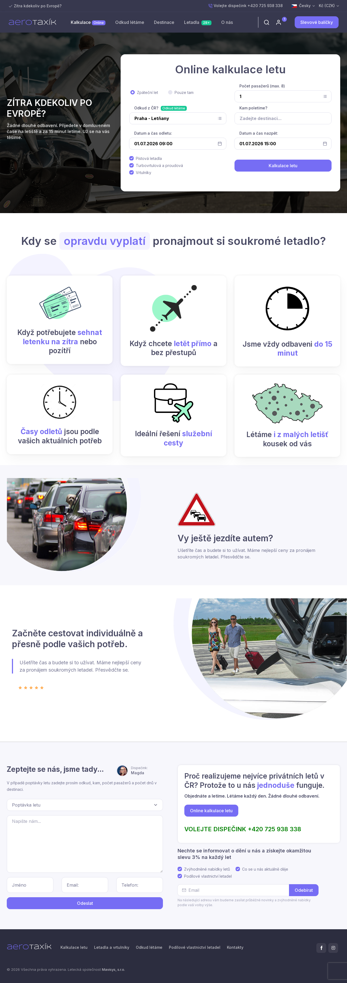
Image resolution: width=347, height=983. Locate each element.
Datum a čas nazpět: (258, 133)
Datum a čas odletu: (153, 133)
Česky (301, 5)
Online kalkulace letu (211, 810)
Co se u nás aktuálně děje (265, 869)
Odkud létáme (129, 22)
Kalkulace (88, 22)
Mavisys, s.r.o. (113, 969)
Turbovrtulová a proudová (159, 165)
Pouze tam (184, 92)
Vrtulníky (143, 172)
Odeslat (85, 903)
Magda (139, 770)
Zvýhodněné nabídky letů (207, 869)
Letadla (197, 22)
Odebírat (304, 890)
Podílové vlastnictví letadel (208, 876)
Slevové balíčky (316, 22)
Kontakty (235, 947)
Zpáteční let (147, 92)
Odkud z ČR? (146, 108)
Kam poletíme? (253, 108)
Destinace (164, 22)
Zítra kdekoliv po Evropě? (38, 6)
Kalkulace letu (74, 947)
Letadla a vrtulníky (111, 947)
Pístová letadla (149, 158)
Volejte (245, 5)
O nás (227, 22)
